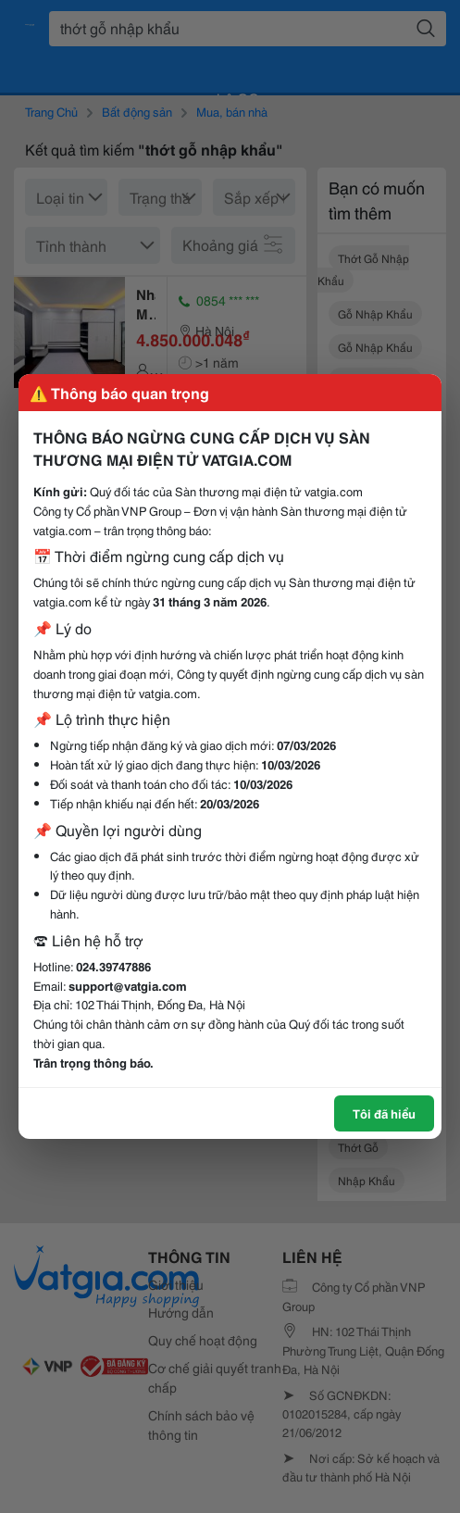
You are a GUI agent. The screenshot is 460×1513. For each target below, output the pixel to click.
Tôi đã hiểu (384, 1113)
